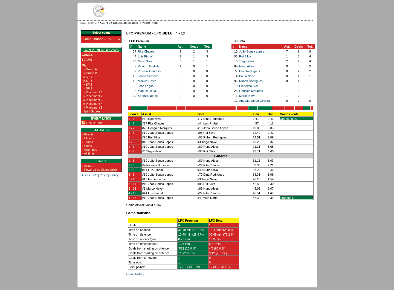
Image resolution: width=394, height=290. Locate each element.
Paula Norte (247, 76)
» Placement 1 (93, 92)
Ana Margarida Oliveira (254, 100)
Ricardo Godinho (149, 66)
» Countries (89, 149)
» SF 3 (87, 80)
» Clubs (87, 145)
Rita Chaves (146, 51)
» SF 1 (87, 88)
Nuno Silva (145, 61)
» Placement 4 (93, 103)
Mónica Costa (147, 81)
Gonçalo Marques (251, 90)
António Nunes (148, 95)
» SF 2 (87, 84)
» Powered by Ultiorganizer (100, 169)
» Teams (87, 142)
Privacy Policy (109, 175)
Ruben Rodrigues (251, 81)
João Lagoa (146, 86)
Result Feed (94, 122)
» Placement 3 (93, 100)
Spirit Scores (91, 111)
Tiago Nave (246, 61)
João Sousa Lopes (251, 51)
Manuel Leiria (147, 90)
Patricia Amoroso (149, 71)
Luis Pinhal (145, 56)
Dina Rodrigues (249, 71)
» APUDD (88, 165)
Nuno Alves (246, 66)
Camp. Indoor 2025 (100, 50)
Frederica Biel (248, 86)
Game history (135, 274)
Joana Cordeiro (148, 76)
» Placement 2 (93, 96)
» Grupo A (90, 69)
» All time (88, 153)
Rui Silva (245, 56)
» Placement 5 (93, 107)
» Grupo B (90, 73)
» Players (88, 138)
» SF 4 (87, 77)
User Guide (89, 175)
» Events (88, 134)
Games (87, 54)
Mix (84, 65)
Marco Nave (247, 95)
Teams (87, 59)
